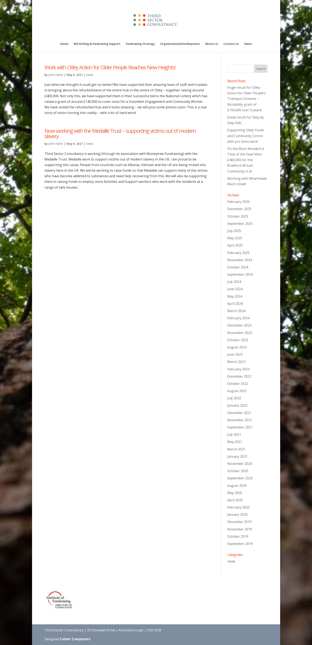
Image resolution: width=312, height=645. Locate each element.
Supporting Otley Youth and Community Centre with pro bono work (245, 136)
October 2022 (237, 383)
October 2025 (237, 216)
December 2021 (239, 412)
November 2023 (239, 332)
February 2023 (238, 369)
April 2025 (235, 245)
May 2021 (234, 441)
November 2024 (239, 260)
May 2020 (234, 493)
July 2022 (234, 398)
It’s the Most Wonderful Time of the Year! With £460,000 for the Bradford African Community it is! (245, 160)
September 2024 (240, 274)
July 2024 (234, 281)
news (89, 75)
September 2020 (240, 478)
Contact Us (231, 44)
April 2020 (235, 500)
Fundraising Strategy (140, 44)
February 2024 (238, 318)
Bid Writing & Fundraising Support (97, 44)
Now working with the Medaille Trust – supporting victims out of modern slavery (120, 133)
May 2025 (234, 238)
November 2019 (239, 529)
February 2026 (238, 201)
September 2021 (240, 427)
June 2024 (235, 289)
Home (64, 44)
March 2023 (236, 361)
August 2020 (237, 485)
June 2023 (235, 354)
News (248, 44)
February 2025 (238, 252)
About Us (211, 44)
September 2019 (240, 543)
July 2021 (234, 434)
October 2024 (237, 267)
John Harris (55, 75)
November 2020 (239, 463)
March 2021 (236, 449)
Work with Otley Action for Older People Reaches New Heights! (109, 67)
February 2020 (238, 507)
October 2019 (237, 536)
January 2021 (237, 456)
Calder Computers (75, 639)
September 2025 (240, 223)
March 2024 (236, 311)
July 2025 (234, 231)
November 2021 (239, 420)
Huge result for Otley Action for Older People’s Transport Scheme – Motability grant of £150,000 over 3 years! (246, 98)
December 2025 (239, 209)
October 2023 (237, 340)
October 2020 (237, 471)
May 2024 (234, 296)
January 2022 (237, 405)
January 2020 (237, 514)
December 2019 (239, 521)
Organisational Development (180, 44)
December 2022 (239, 376)
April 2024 (235, 303)
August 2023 (237, 347)
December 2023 (239, 325)
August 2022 (237, 391)
